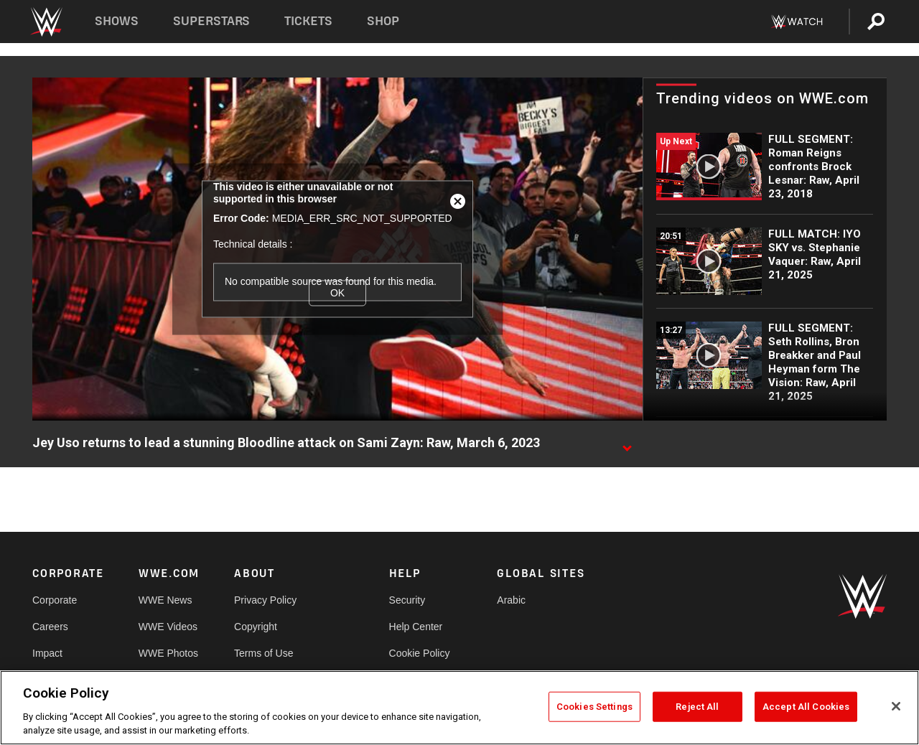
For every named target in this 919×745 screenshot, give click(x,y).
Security (407, 600)
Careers (50, 626)
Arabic (511, 600)
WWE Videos (168, 626)
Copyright (255, 626)
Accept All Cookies (805, 706)
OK (337, 293)
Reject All (697, 706)
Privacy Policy (265, 600)
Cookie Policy (419, 653)
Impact (47, 653)
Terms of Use (263, 653)
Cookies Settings (594, 706)
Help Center (416, 626)
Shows (117, 21)
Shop (383, 21)
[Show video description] (627, 443)
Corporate (54, 600)
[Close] (896, 706)
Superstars (212, 21)
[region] (459, 707)
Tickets (308, 21)
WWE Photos (168, 653)
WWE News (165, 600)
